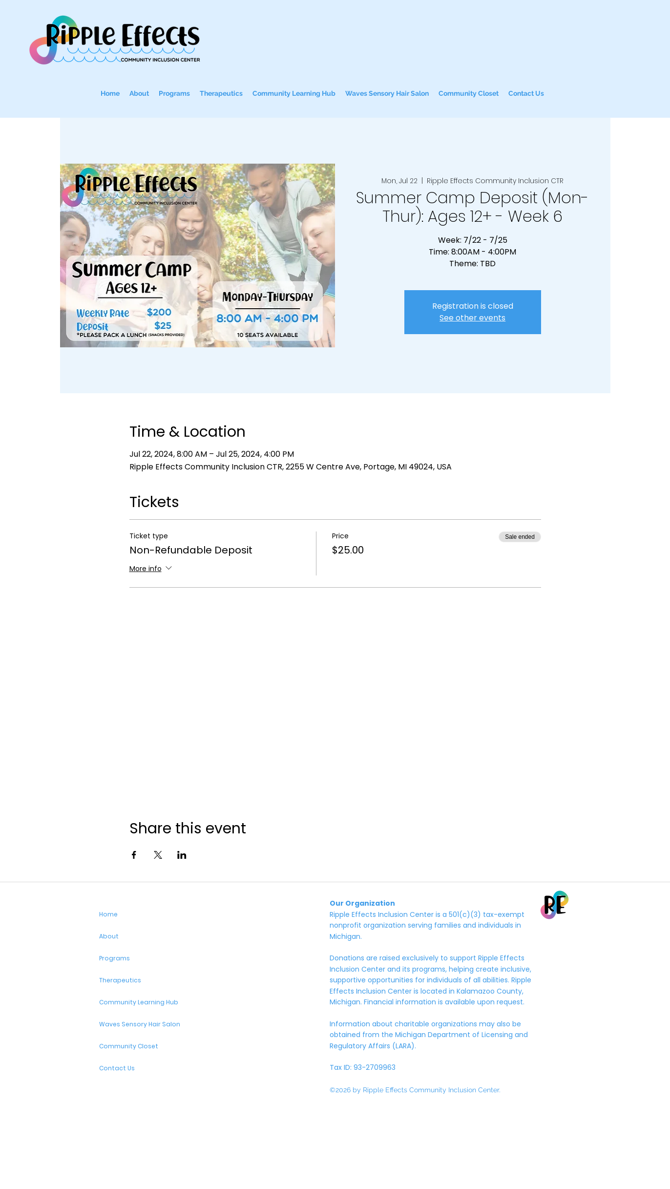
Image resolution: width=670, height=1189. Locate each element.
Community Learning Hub (138, 1002)
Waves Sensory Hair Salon (139, 1024)
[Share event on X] (158, 855)
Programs (114, 958)
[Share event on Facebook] (134, 855)
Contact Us (117, 1068)
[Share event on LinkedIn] (182, 855)
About (109, 936)
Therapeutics (120, 980)
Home (108, 914)
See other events (472, 317)
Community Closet (128, 1046)
